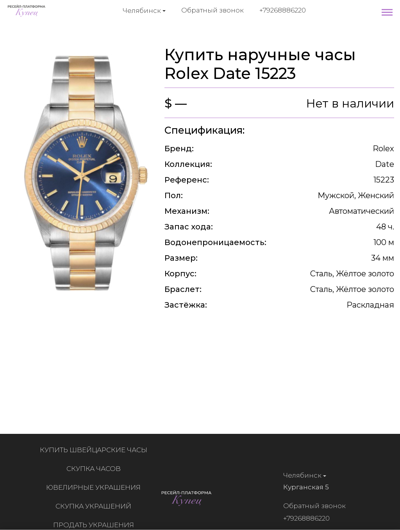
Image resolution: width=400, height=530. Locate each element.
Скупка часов (95, 469)
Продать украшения (95, 525)
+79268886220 (282, 10)
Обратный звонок (212, 10)
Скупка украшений (95, 506)
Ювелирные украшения (95, 487)
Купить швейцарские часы (95, 450)
